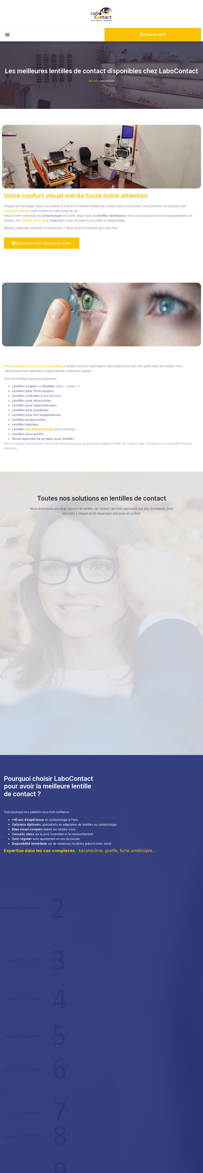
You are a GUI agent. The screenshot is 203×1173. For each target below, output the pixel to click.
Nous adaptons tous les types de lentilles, (33, 366)
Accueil (93, 81)
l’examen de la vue (33, 220)
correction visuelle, (17, 211)
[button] (7, 34)
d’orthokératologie (40, 429)
